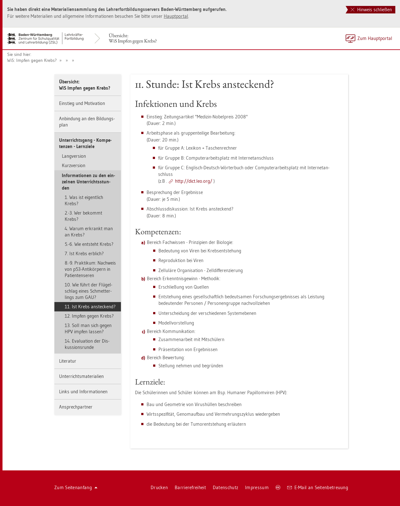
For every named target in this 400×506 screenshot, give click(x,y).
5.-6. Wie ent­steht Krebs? (89, 244)
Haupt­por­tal (176, 16)
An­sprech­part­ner (75, 407)
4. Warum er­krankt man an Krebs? (89, 232)
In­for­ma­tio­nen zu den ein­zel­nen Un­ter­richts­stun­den (88, 181)
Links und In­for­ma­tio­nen (83, 391)
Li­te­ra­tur (67, 361)
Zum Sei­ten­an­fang (76, 487)
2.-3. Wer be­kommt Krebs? (83, 216)
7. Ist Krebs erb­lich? (84, 253)
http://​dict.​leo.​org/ (193, 181)
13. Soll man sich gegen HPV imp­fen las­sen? (88, 328)
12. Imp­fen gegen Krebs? (89, 316)
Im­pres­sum (257, 487)
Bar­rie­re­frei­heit (190, 487)
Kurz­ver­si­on (73, 165)
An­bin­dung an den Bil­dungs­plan (87, 122)
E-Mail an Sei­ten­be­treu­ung (317, 487)
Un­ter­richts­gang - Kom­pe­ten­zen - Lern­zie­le (85, 143)
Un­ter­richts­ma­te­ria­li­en (81, 376)
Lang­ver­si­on (74, 156)
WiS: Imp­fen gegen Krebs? (32, 60)
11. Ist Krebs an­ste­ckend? (90, 307)
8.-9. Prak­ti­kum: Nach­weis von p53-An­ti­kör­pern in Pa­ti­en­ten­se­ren (90, 269)
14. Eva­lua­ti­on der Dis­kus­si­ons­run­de (87, 344)
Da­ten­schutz (225, 487)
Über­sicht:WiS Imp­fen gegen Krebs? (133, 38)
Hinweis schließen (371, 9)
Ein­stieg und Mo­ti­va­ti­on (82, 103)
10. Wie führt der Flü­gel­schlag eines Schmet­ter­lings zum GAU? (88, 291)
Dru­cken (159, 487)
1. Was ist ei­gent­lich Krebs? (84, 200)
